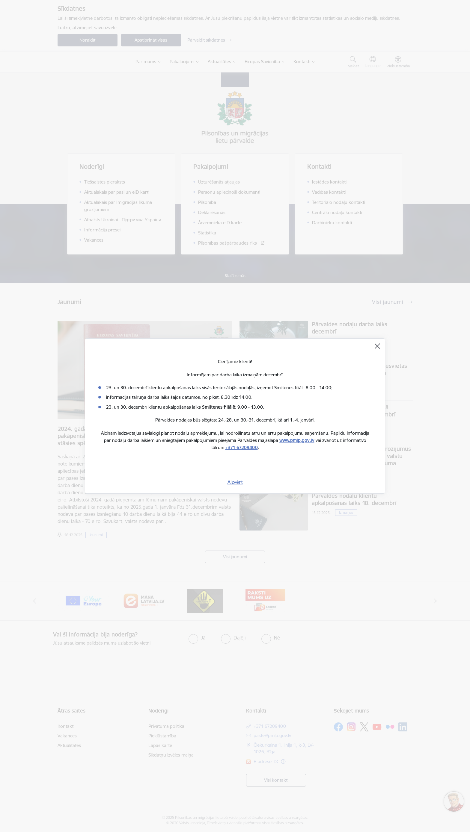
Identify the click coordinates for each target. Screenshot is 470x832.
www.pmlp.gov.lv (296, 440)
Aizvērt (235, 482)
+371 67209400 (241, 447)
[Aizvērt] (377, 346)
